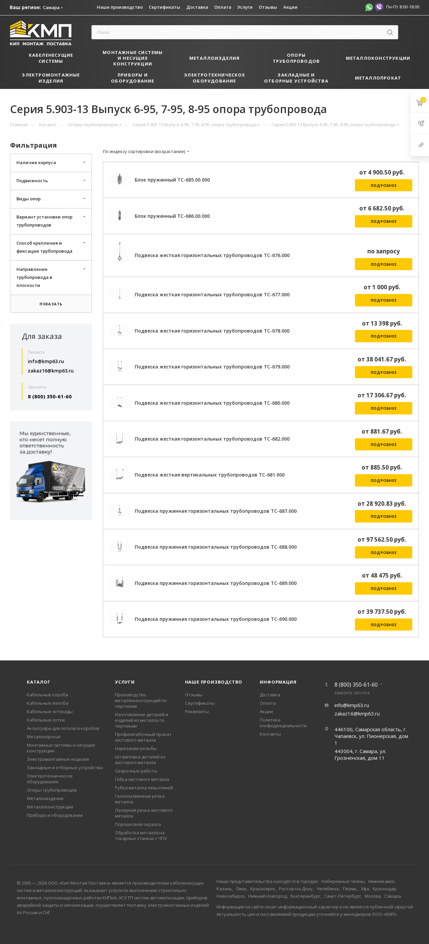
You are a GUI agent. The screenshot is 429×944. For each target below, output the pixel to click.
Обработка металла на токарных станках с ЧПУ (141, 835)
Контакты (270, 734)
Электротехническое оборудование (50, 779)
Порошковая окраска (138, 824)
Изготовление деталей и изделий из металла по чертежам (141, 720)
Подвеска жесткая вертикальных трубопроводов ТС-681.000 (210, 474)
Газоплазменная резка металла (140, 799)
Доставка (270, 695)
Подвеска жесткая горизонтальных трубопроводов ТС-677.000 (212, 294)
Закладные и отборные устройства (65, 767)
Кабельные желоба (47, 703)
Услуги (125, 682)
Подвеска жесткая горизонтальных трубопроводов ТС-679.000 (212, 366)
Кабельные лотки (46, 720)
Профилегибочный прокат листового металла (143, 737)
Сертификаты (199, 703)
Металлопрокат (44, 737)
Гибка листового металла (142, 779)
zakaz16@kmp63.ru (51, 370)
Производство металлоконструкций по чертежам (141, 700)
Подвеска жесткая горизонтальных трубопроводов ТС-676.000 (212, 255)
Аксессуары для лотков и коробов (63, 728)
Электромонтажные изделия (58, 759)
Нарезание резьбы (136, 748)
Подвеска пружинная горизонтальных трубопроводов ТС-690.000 (216, 619)
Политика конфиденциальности (283, 723)
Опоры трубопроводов (52, 790)
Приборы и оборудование (55, 815)
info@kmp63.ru (46, 361)
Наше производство (214, 682)
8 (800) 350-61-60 (50, 396)
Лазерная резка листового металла (144, 813)
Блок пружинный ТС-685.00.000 (172, 180)
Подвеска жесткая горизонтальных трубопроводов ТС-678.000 (212, 331)
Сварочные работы (136, 771)
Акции (266, 711)
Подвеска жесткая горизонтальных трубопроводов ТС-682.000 (212, 439)
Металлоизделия (45, 798)
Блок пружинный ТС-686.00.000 (172, 216)
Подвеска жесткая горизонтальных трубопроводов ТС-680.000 (212, 403)
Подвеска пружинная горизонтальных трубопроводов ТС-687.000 (216, 511)
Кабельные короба (47, 695)
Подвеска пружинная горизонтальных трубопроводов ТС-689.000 (216, 583)
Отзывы (193, 695)
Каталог (39, 682)
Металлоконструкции (50, 807)
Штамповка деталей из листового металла (140, 759)
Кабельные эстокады (50, 711)
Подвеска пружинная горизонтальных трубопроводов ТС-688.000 (216, 547)
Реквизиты (197, 711)
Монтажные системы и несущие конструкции (61, 748)
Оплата (268, 703)
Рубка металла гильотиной (144, 788)
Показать (51, 303)
